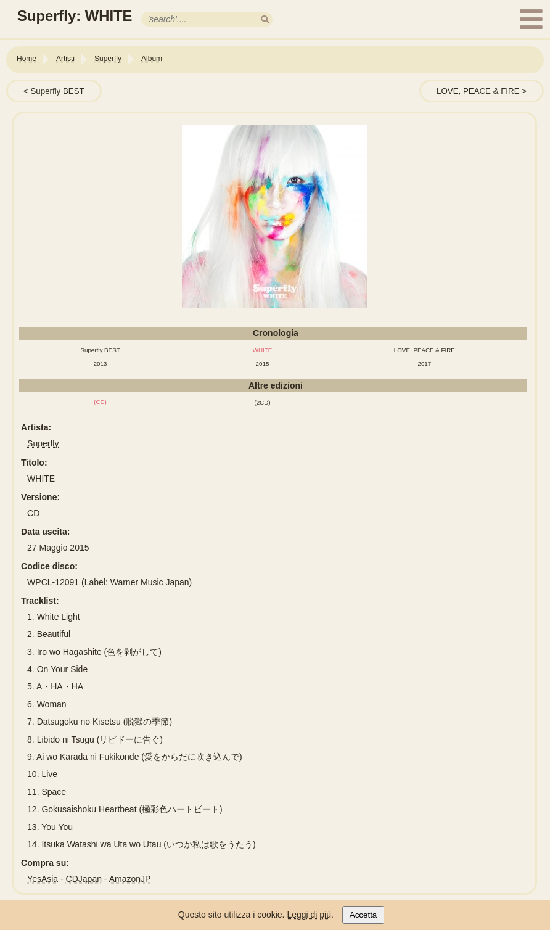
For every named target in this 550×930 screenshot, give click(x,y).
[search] (265, 19)
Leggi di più (309, 915)
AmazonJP (130, 879)
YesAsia (42, 879)
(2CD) (262, 402)
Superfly (43, 443)
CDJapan (84, 879)
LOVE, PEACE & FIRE (478, 91)
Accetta (363, 915)
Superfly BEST (57, 91)
